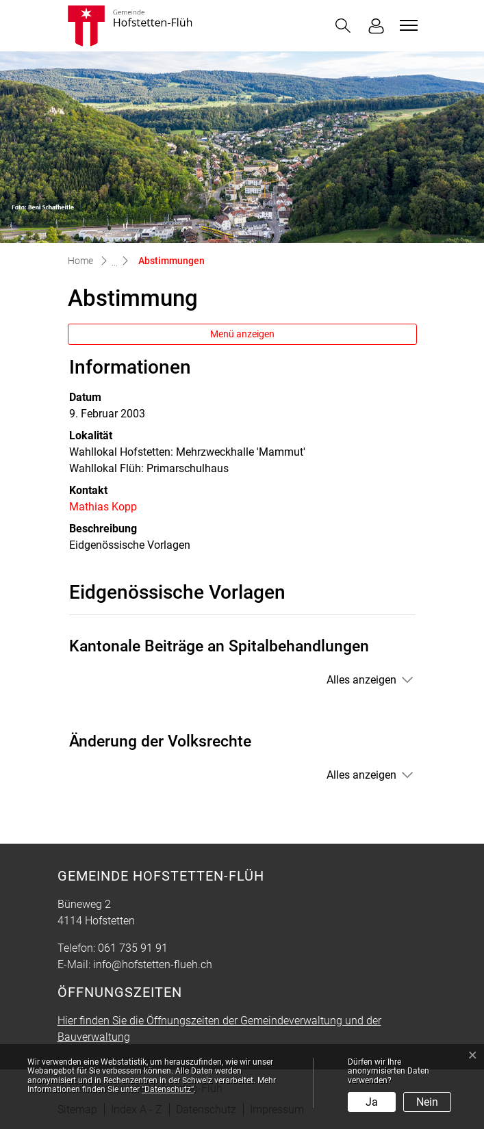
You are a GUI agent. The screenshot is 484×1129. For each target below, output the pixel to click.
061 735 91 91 (133, 948)
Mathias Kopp (103, 506)
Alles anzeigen (361, 679)
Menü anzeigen (242, 333)
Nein (427, 1101)
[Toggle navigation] (406, 25)
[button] (343, 26)
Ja (372, 1101)
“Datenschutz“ (168, 1089)
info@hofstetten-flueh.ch (152, 964)
